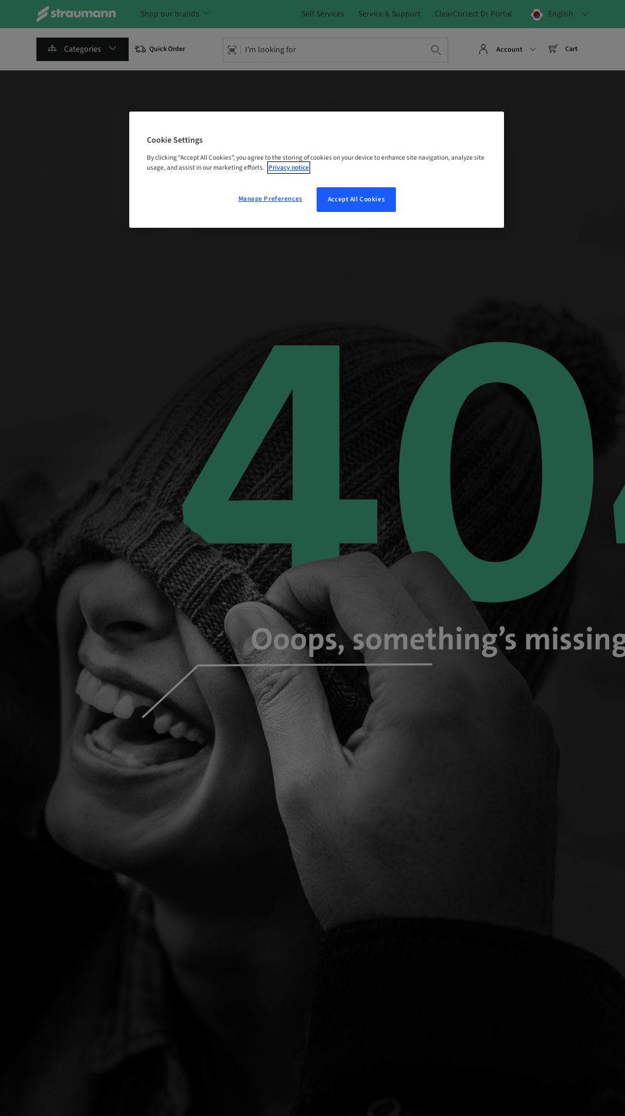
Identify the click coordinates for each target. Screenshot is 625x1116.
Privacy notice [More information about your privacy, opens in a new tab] (288, 168)
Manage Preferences (270, 199)
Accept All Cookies (356, 199)
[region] (316, 170)
